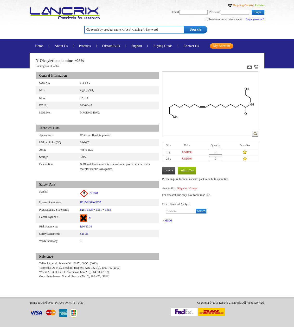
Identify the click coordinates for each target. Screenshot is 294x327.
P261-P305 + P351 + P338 (95, 209)
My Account (221, 46)
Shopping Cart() (243, 5)
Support (136, 46)
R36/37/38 (86, 226)
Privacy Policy (63, 302)
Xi (85, 218)
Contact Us (191, 46)
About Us (61, 46)
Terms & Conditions (41, 302)
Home (39, 46)
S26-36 (84, 233)
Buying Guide (162, 46)
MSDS (169, 220)
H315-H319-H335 (90, 202)
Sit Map (78, 302)
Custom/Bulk (111, 46)
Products (85, 46)
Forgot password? (255, 19)
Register (259, 5)
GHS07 (89, 193)
